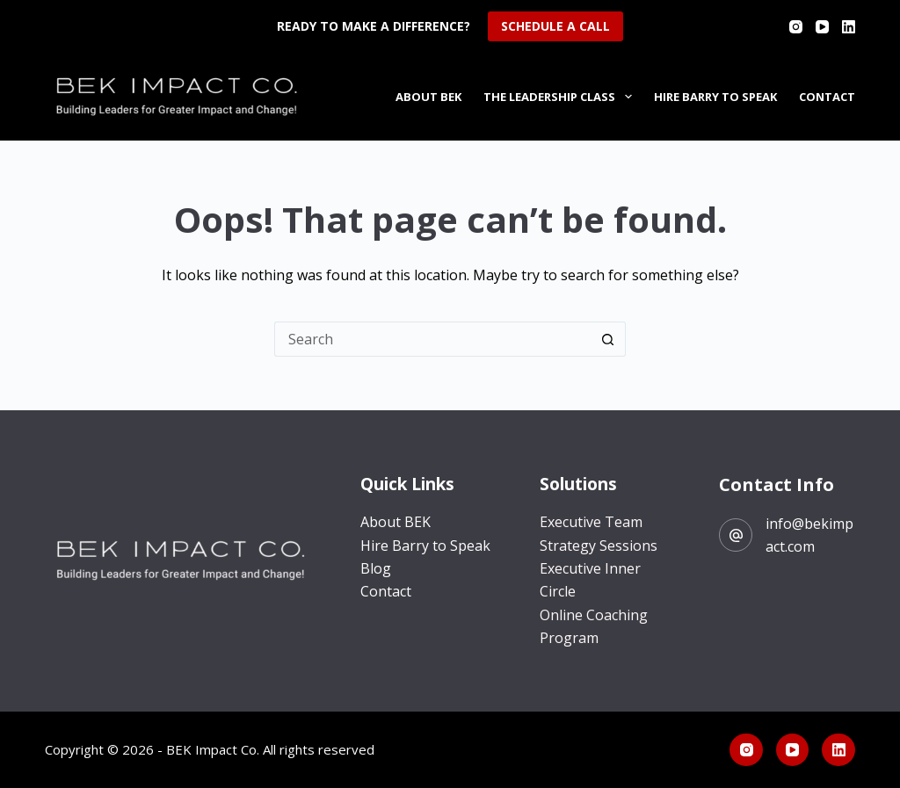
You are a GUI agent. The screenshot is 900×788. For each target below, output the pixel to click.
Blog (375, 568)
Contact (827, 97)
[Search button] (608, 339)
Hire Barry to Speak (715, 97)
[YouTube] (822, 26)
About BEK (428, 97)
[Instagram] (795, 26)
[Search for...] (432, 339)
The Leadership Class (561, 96)
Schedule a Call (555, 26)
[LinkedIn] (848, 26)
